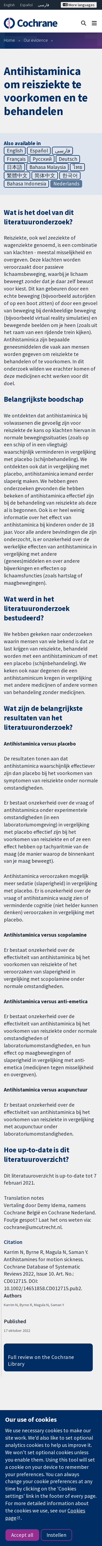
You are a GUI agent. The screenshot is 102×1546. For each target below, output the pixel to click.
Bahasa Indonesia (26, 183)
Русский (42, 159)
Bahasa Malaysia (47, 167)
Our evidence (36, 40)
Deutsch (68, 159)
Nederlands (66, 183)
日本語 (14, 167)
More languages (79, 4)
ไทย (77, 167)
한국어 (70, 175)
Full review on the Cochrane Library (41, 1360)
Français (16, 159)
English (9, 4)
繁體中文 (17, 175)
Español (26, 4)
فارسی (43, 4)
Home (9, 40)
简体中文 (45, 175)
